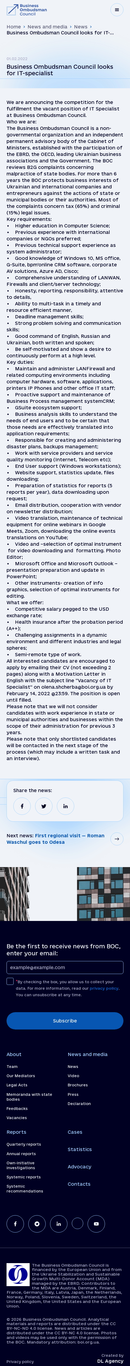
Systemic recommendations (25, 1188)
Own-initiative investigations (21, 1165)
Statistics (80, 1149)
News (81, 26)
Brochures (78, 1085)
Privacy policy (20, 1362)
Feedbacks (17, 1108)
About (14, 1054)
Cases (75, 1132)
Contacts (79, 1184)
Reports (16, 1132)
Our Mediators (21, 1076)
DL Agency (110, 1361)
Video (73, 1076)
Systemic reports (24, 1177)
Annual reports (21, 1154)
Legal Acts (17, 1085)
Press (73, 1094)
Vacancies (17, 1118)
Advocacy (79, 1166)
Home (14, 26)
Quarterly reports (24, 1144)
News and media (47, 26)
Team (12, 1066)
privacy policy (104, 988)
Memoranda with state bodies (29, 1097)
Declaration (79, 1104)
